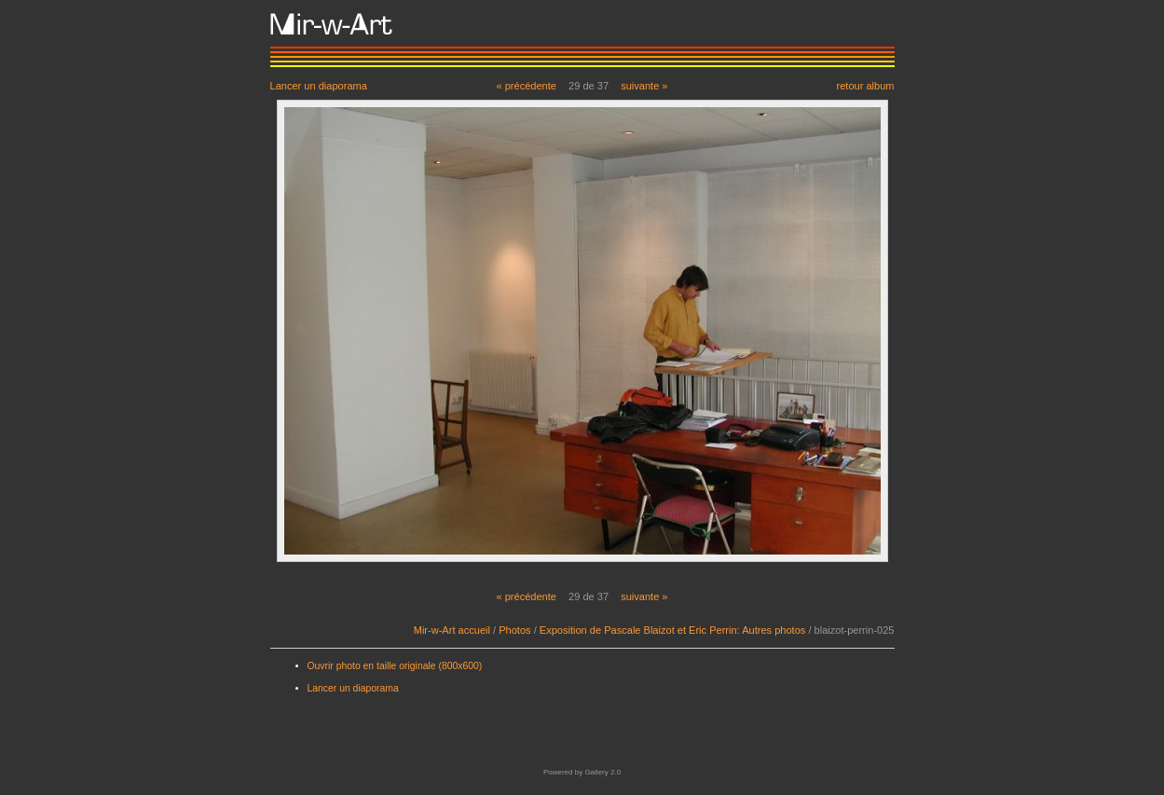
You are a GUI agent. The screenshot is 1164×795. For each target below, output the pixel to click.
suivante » (644, 85)
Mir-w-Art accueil (452, 630)
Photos (514, 630)
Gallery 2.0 (602, 772)
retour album (865, 85)
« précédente (526, 85)
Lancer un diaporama (318, 85)
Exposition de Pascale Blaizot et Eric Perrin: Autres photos (673, 630)
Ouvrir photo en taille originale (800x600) (395, 666)
